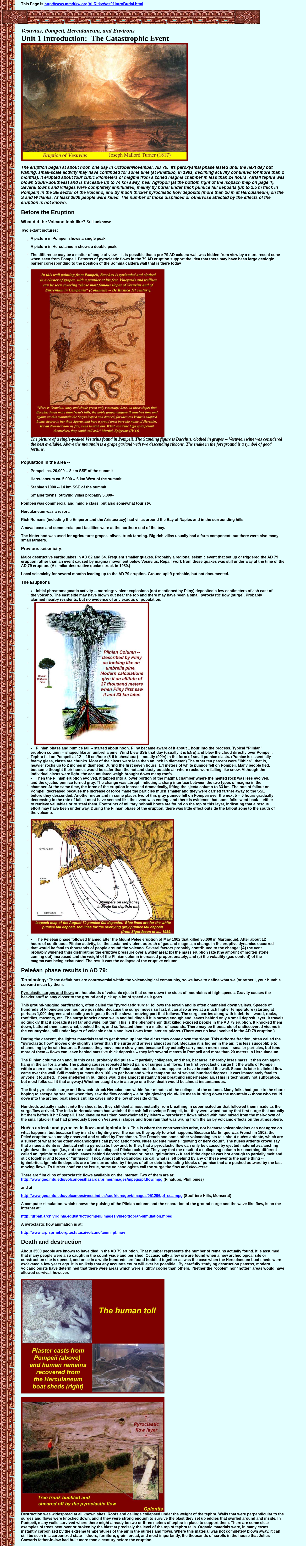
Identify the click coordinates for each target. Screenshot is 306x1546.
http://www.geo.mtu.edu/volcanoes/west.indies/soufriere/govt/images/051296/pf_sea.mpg (102, 1196)
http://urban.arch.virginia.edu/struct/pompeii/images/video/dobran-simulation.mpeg (96, 1216)
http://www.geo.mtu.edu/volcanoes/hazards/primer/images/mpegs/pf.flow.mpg (92, 1179)
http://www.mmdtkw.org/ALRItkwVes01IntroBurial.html (93, 4)
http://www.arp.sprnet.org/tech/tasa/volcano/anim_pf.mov (73, 1232)
